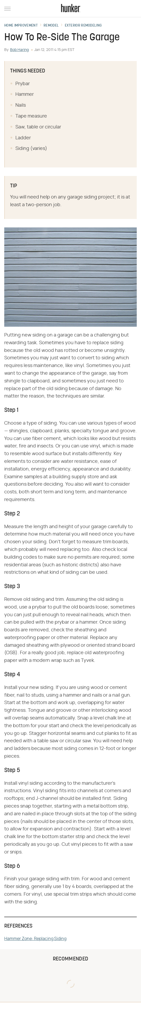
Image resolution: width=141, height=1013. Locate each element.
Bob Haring (19, 50)
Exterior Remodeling (83, 26)
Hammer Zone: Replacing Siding (35, 939)
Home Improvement (21, 26)
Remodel (51, 26)
